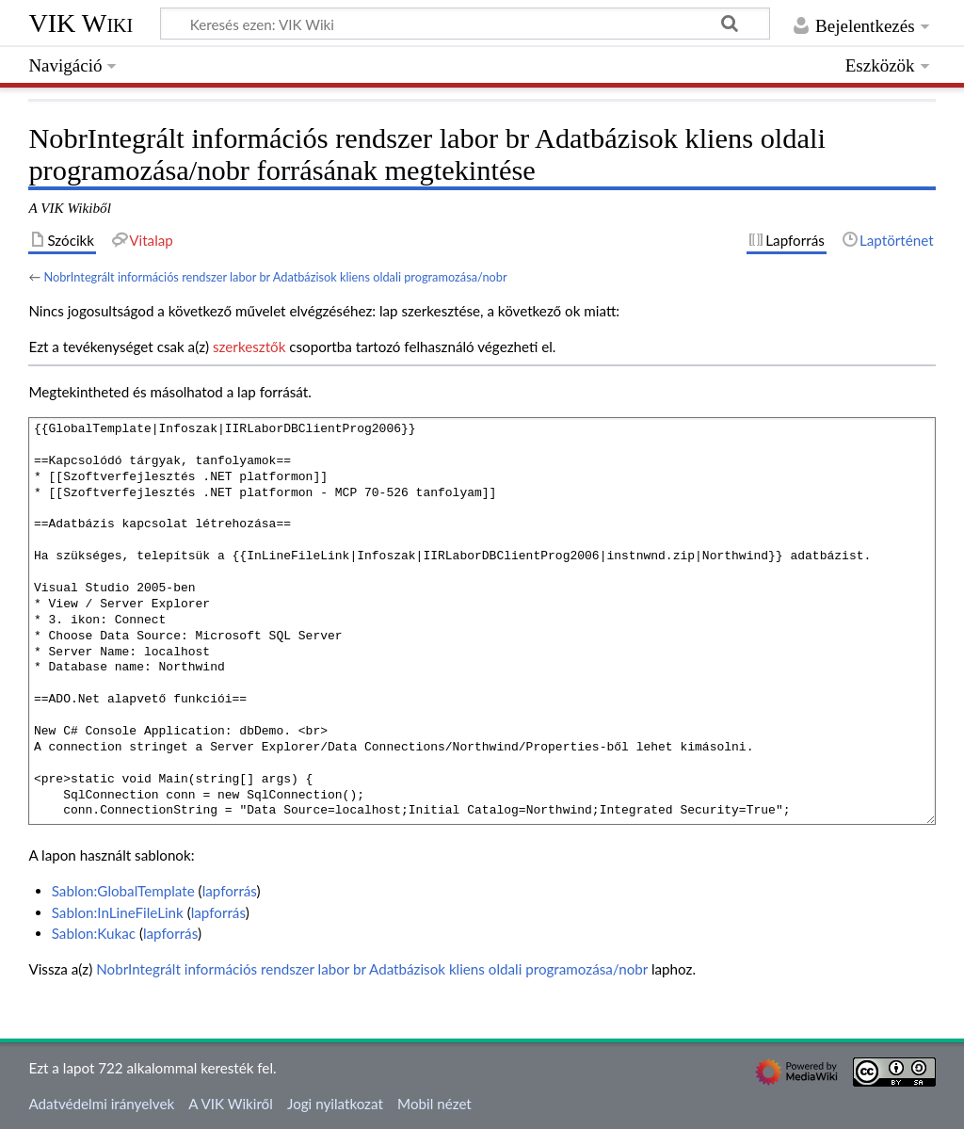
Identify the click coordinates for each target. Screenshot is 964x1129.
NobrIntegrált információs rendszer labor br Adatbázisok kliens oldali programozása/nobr (274, 276)
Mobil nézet (434, 1103)
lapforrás (229, 890)
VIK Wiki (80, 23)
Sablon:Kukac (94, 933)
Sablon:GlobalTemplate (123, 890)
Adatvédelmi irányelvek (101, 1103)
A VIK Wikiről (230, 1103)
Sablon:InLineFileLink (118, 912)
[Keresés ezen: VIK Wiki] (465, 23)
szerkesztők (249, 346)
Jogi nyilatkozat (335, 1103)
